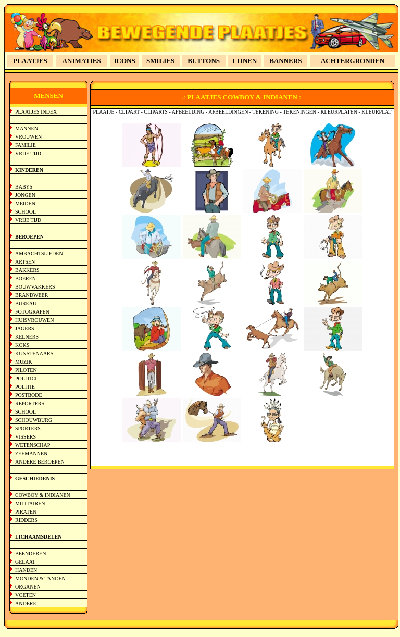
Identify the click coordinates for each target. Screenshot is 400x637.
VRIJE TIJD (28, 153)
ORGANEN (28, 587)
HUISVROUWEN (34, 320)
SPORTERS (28, 428)
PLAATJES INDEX (36, 112)
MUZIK (23, 362)
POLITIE (25, 387)
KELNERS (27, 337)
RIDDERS (26, 520)
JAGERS (24, 328)
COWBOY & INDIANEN (42, 495)
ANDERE (25, 603)
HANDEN (26, 570)
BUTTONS (204, 61)
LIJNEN (244, 61)
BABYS (23, 187)
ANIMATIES (82, 61)
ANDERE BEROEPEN (40, 462)
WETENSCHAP (32, 445)
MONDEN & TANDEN (40, 578)
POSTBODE (28, 395)
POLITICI (26, 378)
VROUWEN (28, 137)
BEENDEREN (30, 553)
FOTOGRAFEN (32, 312)
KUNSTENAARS (34, 353)
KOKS (22, 345)
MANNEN (26, 128)
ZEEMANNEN (31, 453)
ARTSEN (25, 262)
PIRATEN (25, 512)
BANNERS (285, 61)
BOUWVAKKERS (35, 287)
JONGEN (25, 195)
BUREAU (25, 303)
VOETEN (25, 595)
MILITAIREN (30, 503)
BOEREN (25, 278)
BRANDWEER (31, 295)
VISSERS (25, 437)
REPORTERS (29, 403)
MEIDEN (25, 203)
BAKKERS (27, 270)
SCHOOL (25, 212)
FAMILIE (25, 145)
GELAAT (25, 562)
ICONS (124, 61)
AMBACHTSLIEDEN (39, 253)
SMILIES (160, 61)
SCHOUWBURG (33, 420)
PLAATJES (30, 61)
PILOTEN (26, 370)
